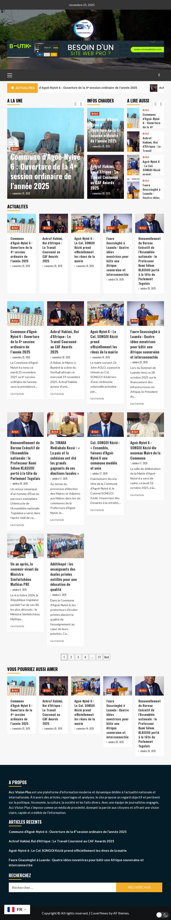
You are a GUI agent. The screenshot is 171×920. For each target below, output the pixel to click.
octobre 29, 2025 (116, 279)
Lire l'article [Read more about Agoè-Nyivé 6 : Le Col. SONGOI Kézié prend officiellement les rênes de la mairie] (97, 398)
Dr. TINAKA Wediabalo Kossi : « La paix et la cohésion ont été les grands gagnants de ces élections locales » (65, 458)
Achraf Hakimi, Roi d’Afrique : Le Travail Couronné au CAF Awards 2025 (104, 177)
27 (99, 657)
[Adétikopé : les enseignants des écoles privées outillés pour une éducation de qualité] (65, 546)
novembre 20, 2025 (101, 193)
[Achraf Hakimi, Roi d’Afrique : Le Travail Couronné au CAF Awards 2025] (133, 141)
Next (106, 657)
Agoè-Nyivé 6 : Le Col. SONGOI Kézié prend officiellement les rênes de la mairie (84, 249)
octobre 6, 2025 (19, 589)
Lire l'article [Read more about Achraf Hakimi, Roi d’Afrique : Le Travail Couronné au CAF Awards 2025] (57, 393)
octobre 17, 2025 (59, 478)
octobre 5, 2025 (59, 595)
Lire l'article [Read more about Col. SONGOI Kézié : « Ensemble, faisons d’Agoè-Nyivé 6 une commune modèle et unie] (97, 510)
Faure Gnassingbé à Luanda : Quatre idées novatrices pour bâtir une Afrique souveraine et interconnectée (117, 256)
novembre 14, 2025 (85, 266)
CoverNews (99, 913)
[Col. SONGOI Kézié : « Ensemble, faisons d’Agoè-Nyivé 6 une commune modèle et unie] (105, 424)
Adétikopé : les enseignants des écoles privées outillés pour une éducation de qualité (63, 576)
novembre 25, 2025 (21, 193)
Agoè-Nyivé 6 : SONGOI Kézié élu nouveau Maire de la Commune (145, 450)
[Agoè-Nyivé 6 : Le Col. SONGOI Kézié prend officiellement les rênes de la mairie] (133, 165)
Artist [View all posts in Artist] (15, 148)
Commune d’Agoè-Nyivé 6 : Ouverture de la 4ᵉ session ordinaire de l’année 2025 (90, 88)
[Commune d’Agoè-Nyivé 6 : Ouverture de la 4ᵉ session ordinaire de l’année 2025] (133, 118)
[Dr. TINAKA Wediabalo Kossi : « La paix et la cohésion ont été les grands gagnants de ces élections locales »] (65, 424)
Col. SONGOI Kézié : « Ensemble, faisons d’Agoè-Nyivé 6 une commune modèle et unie (105, 455)
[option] (45, 153)
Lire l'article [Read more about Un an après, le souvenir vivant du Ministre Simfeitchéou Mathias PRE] (17, 626)
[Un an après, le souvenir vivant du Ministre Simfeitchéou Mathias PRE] (25, 546)
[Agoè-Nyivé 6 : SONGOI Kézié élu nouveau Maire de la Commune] (145, 424)
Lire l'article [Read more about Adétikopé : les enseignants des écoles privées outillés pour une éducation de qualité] (57, 641)
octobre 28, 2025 (148, 288)
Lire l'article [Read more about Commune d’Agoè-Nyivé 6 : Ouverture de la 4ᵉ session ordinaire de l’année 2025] (17, 393)
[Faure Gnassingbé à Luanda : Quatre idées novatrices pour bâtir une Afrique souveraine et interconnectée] (133, 188)
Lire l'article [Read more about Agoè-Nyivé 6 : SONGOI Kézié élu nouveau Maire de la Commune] (137, 495)
